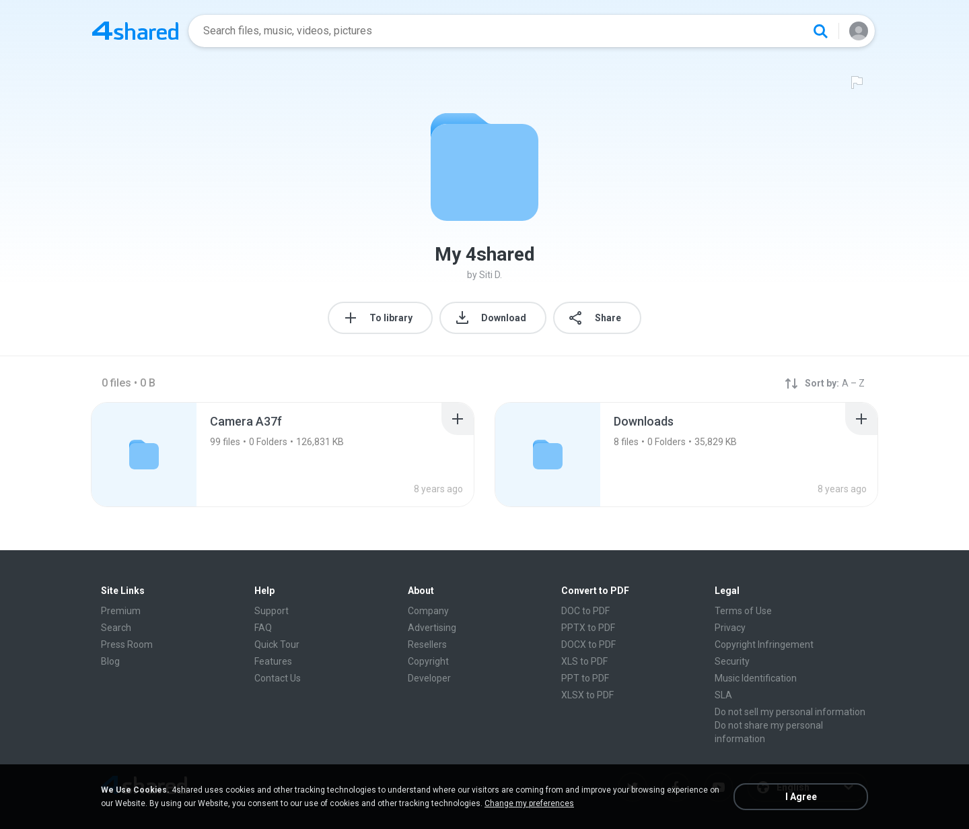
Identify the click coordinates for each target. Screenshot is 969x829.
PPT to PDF (585, 678)
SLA (723, 695)
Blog (110, 661)
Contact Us (277, 678)
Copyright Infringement (764, 644)
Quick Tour (276, 644)
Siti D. (490, 274)
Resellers (427, 644)
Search (116, 627)
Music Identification (756, 678)
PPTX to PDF (588, 627)
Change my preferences (529, 803)
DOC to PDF (585, 610)
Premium (121, 610)
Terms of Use (743, 610)
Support (271, 610)
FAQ (263, 627)
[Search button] (820, 31)
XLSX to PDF (587, 695)
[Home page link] (135, 31)
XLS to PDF (584, 661)
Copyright (428, 661)
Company (428, 610)
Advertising (432, 627)
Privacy (730, 627)
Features (273, 661)
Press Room (127, 644)
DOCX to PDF (588, 644)
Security (732, 661)
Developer (429, 678)
